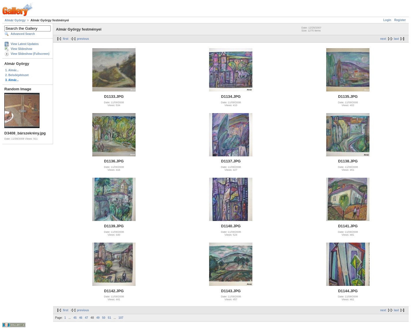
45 (74, 317)
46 (80, 317)
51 (109, 317)
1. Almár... (12, 70)
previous (83, 38)
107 (121, 317)
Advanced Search (23, 33)
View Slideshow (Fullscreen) (30, 53)
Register (400, 20)
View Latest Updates (25, 44)
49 (98, 317)
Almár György (15, 20)
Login (387, 20)
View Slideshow (21, 48)
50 (103, 317)
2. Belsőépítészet (17, 75)
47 (86, 317)
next (383, 38)
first (65, 38)
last (396, 38)
